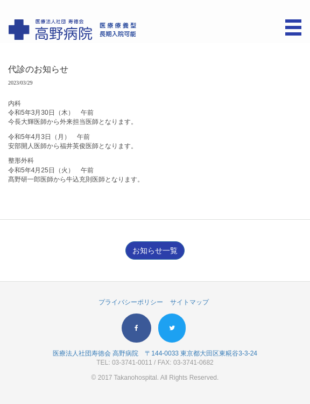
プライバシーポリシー (130, 302)
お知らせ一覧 (155, 250)
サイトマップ (189, 302)
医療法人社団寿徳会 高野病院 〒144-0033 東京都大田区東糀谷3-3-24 (155, 353)
